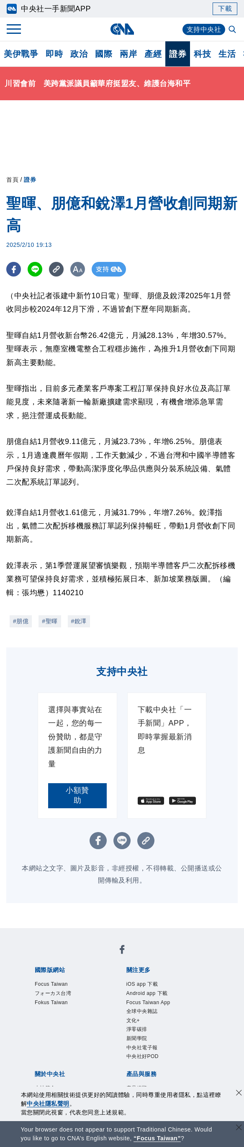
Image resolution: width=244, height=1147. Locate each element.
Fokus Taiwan (51, 1002)
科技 (202, 53)
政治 (78, 53)
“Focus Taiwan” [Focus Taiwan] (157, 1138)
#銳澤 (79, 621)
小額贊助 (77, 795)
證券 (177, 53)
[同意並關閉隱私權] (239, 1093)
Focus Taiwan (51, 984)
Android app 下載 (147, 993)
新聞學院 (136, 1038)
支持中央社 (204, 29)
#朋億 (20, 621)
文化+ (133, 1020)
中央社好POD (142, 1056)
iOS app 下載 (142, 984)
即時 (54, 53)
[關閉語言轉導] (239, 1128)
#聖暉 (49, 621)
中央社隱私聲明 (48, 1103)
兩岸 (128, 53)
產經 (153, 53)
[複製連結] (56, 269)
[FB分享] (13, 269)
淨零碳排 (136, 1029)
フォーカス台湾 (53, 993)
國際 (103, 53)
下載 (225, 8)
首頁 (12, 179)
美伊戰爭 (21, 53)
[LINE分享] (35, 269)
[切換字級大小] (77, 269)
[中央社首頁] (122, 29)
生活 (227, 53)
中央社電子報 (142, 1048)
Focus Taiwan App (148, 1002)
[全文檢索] (233, 30)
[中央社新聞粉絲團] (122, 951)
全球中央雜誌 (142, 1011)
